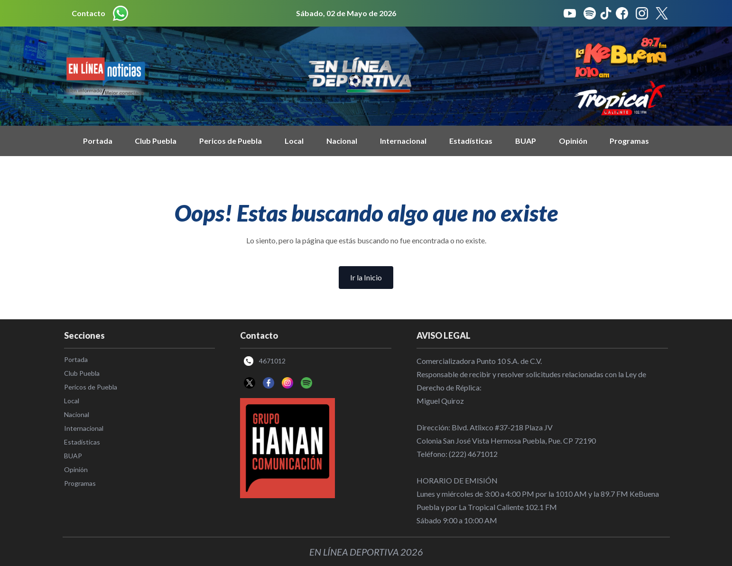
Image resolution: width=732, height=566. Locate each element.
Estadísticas (470, 140)
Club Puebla (155, 140)
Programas (629, 140)
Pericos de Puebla (230, 140)
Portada (97, 140)
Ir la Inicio (366, 277)
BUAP (525, 140)
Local (294, 140)
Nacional (341, 140)
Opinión (573, 140)
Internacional (403, 140)
